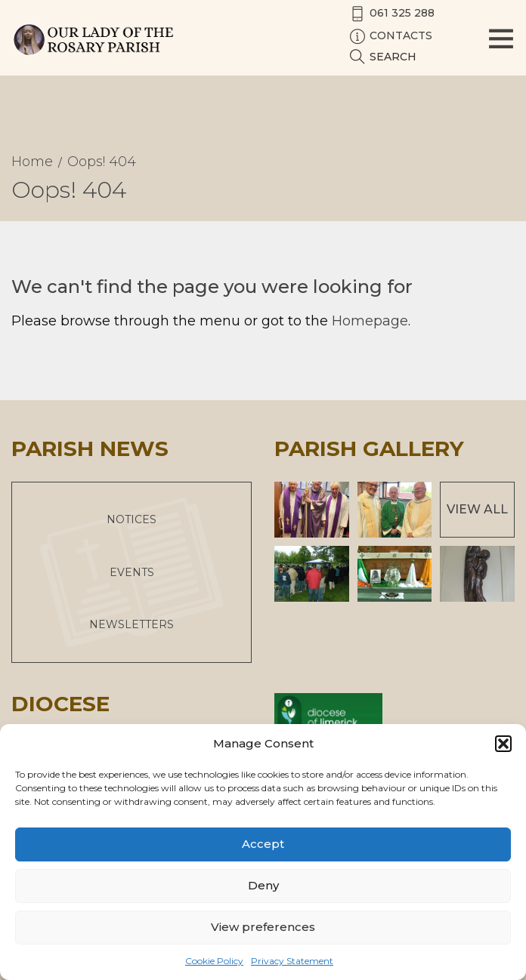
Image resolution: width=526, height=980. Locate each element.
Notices (131, 519)
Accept (263, 844)
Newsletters (131, 624)
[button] (503, 743)
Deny (263, 885)
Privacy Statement (292, 960)
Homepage (370, 321)
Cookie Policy (214, 960)
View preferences (263, 927)
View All (477, 509)
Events (132, 572)
